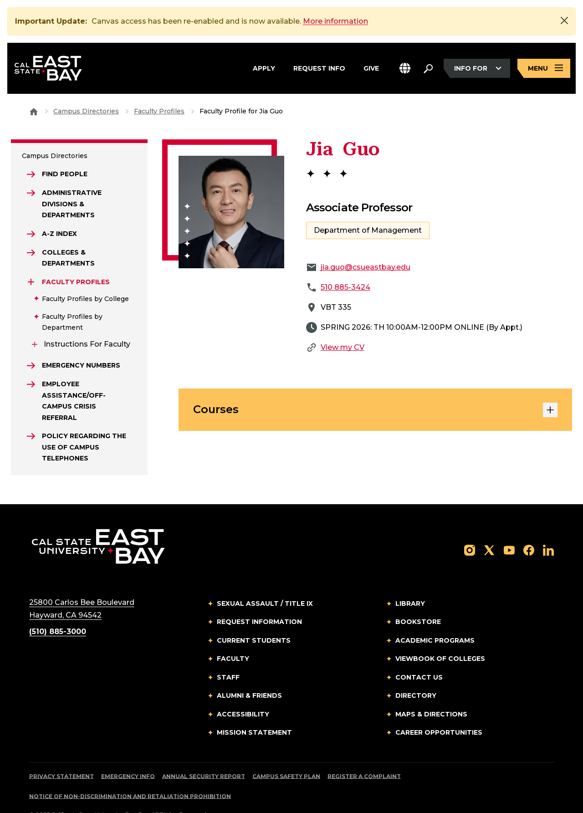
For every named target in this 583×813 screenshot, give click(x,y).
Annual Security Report (203, 755)
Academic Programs (435, 619)
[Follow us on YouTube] (509, 529)
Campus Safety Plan (286, 755)
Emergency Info (128, 755)
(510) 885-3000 (57, 610)
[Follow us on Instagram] (469, 529)
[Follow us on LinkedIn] (548, 529)
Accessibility (243, 693)
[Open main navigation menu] (543, 68)
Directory (415, 674)
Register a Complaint (364, 755)
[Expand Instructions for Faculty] (34, 323)
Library (410, 582)
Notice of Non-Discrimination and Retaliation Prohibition (130, 775)
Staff (228, 656)
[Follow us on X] (489, 529)
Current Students (254, 619)
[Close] (564, 20)
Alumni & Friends (249, 674)
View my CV (342, 326)
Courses (375, 389)
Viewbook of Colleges (440, 638)
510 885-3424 (345, 266)
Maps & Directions (431, 693)
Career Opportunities (438, 711)
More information (335, 21)
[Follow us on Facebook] (528, 529)
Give (371, 68)
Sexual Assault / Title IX (265, 582)
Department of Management (368, 209)
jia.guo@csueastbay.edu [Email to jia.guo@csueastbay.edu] (365, 246)
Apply (264, 68)
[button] (405, 68)
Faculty (233, 638)
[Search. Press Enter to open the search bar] (428, 68)
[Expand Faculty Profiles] (31, 261)
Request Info (319, 68)
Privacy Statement (61, 755)
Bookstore (418, 601)
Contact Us (419, 656)
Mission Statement (254, 711)
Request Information (259, 601)
